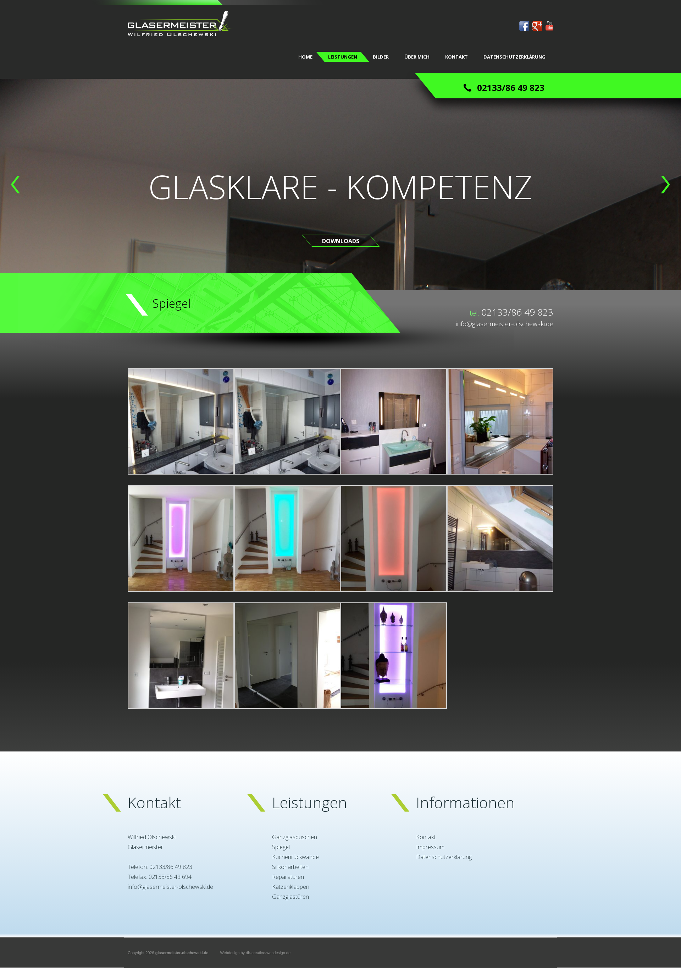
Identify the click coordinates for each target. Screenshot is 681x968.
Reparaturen (288, 877)
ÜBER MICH (417, 57)
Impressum (430, 847)
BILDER (381, 57)
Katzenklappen (290, 887)
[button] (15, 184)
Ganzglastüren (290, 897)
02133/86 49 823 (517, 312)
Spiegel (281, 847)
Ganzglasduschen (294, 837)
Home (305, 57)
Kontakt (426, 837)
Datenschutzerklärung (514, 57)
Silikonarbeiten (290, 867)
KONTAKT (456, 57)
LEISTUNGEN (342, 57)
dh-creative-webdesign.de (268, 953)
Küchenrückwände (295, 857)
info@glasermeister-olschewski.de (504, 323)
